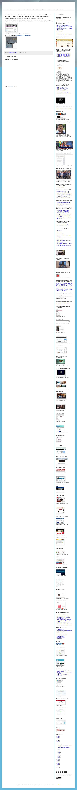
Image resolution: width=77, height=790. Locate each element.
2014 (58, 764)
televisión (65, 290)
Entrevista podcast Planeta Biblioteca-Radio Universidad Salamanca (63, 203)
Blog (4, 9)
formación (70, 287)
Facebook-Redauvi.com (60, 636)
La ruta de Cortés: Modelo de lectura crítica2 (63, 54)
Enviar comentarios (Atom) (13, 86)
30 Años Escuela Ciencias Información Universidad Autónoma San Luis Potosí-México (64, 196)
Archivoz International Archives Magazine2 (63, 225)
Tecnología (58, 285)
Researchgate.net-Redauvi (61, 637)
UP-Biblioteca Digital (60, 29)
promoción (65, 289)
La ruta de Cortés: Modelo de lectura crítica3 (63, 55)
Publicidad (28, 9)
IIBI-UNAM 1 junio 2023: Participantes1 (63, 210)
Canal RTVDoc (59, 230)
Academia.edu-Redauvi (60, 629)
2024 (58, 737)
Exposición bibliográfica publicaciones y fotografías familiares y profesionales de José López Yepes (64, 194)
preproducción (61, 289)
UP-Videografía (59, 30)
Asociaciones (58, 283)
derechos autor (64, 287)
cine (71, 285)
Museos (54, 9)
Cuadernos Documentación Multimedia (63, 616)
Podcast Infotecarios (60, 239)
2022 (58, 740)
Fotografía (18, 9)
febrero (59, 756)
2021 (58, 741)
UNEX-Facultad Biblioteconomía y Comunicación (64, 34)
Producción (63, 284)
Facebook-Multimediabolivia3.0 (61, 635)
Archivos (49, 9)
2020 (58, 742)
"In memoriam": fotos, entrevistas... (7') (63, 191)
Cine (14, 9)
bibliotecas (68, 285)
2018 (58, 760)
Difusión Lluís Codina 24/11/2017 (62, 87)
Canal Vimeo (59, 231)
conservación (58, 287)
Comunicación (64, 283)
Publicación (69, 284)
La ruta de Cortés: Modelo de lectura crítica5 (63, 57)
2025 (58, 736)
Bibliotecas (44, 9)
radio (57, 290)
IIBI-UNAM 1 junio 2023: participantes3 (63, 212)
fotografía (57, 288)
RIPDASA (65, 9)
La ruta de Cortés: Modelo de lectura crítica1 (63, 53)
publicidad (70, 289)
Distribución (70, 283)
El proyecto (9, 9)
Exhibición (58, 284)
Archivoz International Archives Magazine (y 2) (64, 93)
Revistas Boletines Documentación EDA (63, 622)
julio (58, 749)
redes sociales (60, 290)
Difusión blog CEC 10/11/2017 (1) (62, 89)
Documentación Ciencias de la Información (63, 617)
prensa (57, 289)
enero (59, 757)
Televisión (38, 9)
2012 (58, 767)
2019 (58, 759)
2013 (58, 765)
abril (58, 753)
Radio (33, 9)
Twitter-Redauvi (59, 638)
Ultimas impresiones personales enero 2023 (63, 197)
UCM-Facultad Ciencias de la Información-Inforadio (64, 28)
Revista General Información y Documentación (64, 619)
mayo (59, 752)
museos (67, 288)
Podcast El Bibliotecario (60, 242)
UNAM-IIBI (58, 33)
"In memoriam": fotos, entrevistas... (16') (63, 192)
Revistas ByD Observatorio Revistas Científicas (64, 623)
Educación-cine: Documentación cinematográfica (64, 630)
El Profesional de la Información (61, 618)
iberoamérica (62, 288)
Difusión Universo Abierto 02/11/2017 (62, 88)
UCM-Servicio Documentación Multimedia (63, 25)
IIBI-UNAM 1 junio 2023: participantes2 (63, 211)
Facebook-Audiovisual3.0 (61, 631)
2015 (58, 763)
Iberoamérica (59, 9)
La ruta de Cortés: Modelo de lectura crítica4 (63, 56)
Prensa (23, 9)
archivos (63, 285)
